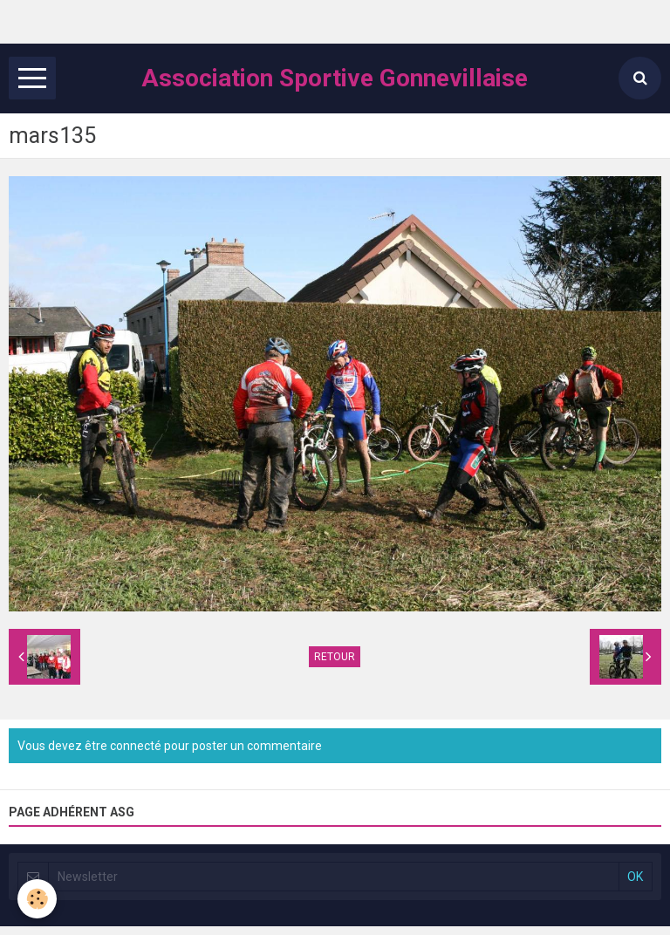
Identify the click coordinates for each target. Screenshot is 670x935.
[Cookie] (37, 898)
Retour (334, 657)
